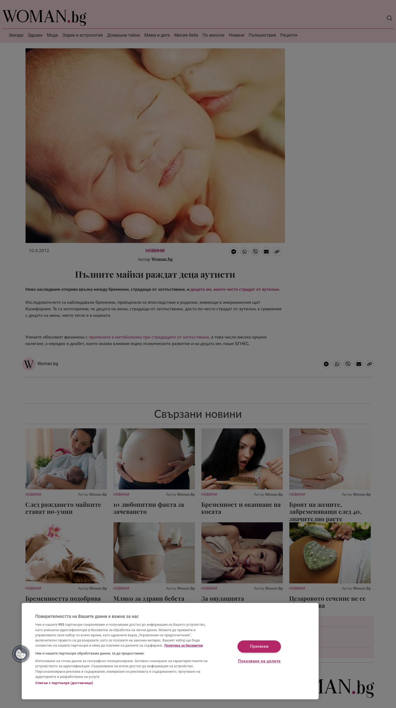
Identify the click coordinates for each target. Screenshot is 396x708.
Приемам (259, 646)
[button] (21, 654)
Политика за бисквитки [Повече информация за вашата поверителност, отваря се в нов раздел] (183, 645)
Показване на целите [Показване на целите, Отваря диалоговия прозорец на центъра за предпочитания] (259, 661)
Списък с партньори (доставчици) (64, 683)
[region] (170, 651)
